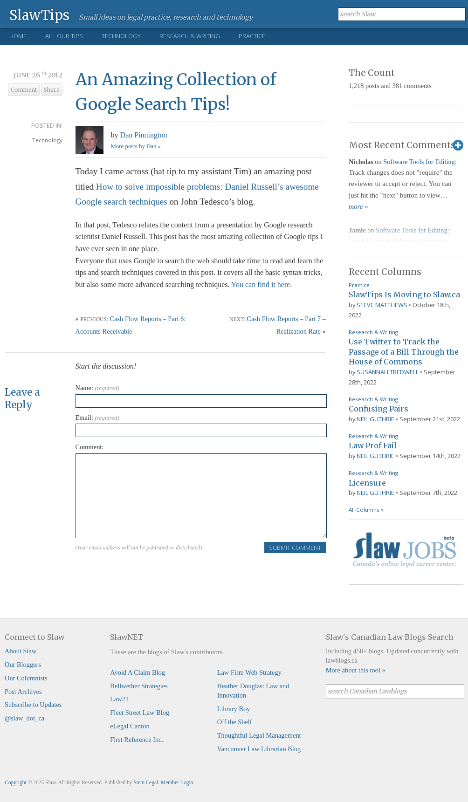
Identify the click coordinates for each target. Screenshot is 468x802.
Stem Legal (145, 782)
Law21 (119, 699)
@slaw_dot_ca (24, 718)
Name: (97, 387)
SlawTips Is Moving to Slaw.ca (404, 294)
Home (18, 36)
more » (358, 206)
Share (52, 90)
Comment (24, 90)
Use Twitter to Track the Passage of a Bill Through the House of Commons (404, 351)
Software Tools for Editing (418, 161)
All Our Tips (64, 36)
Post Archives (23, 691)
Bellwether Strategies (138, 686)
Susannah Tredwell (388, 372)
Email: (97, 417)
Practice (252, 36)
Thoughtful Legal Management (259, 735)
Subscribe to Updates (33, 704)
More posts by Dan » (136, 146)
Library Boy (233, 709)
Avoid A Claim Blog (137, 672)
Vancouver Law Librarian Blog (259, 749)
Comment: (90, 447)
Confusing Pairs (378, 408)
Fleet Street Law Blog (139, 712)
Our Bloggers (23, 664)
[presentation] (146, 572)
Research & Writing (189, 36)
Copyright (16, 782)
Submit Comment (295, 547)
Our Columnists (26, 678)
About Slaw (20, 651)
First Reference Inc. (136, 739)
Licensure (367, 482)
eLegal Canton (129, 726)
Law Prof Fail (373, 445)
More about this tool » (355, 670)
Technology (121, 36)
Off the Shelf (234, 722)
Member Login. (177, 782)
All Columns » (366, 509)
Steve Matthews (382, 305)
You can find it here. (261, 284)
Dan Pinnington (143, 135)
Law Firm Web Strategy (249, 672)
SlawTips (39, 14)
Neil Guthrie (375, 419)
